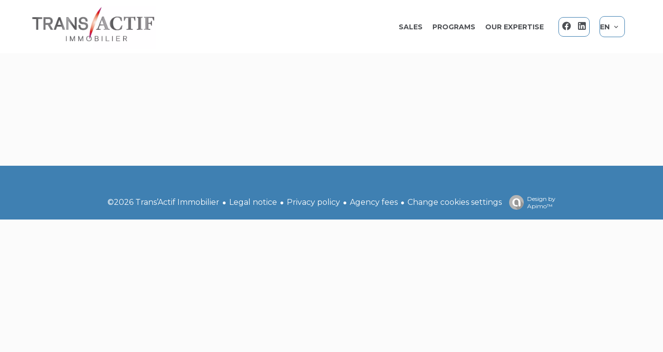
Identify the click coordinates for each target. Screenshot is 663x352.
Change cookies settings (454, 202)
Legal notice (253, 202)
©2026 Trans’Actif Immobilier (163, 202)
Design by (530, 202)
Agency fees (374, 202)
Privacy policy (313, 202)
